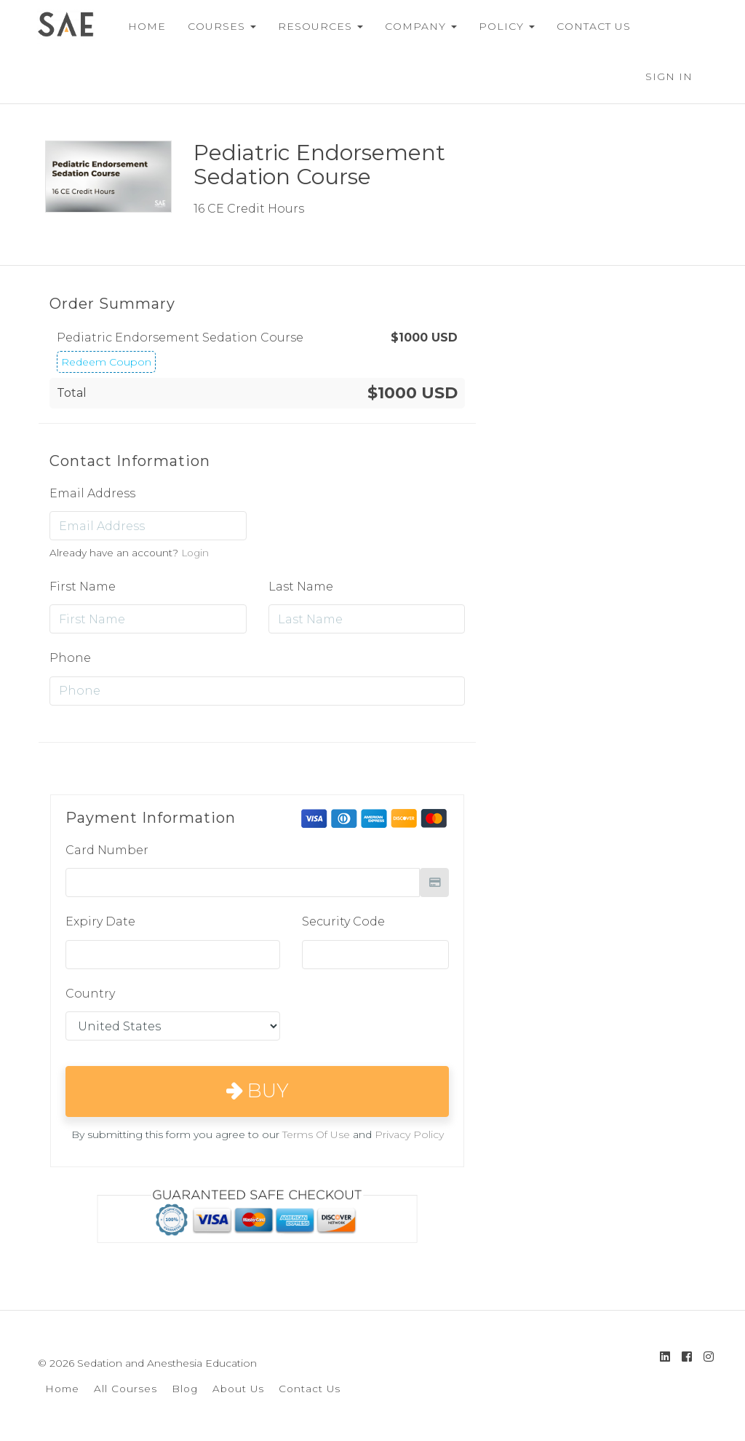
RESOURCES (314, 26)
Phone (70, 658)
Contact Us (309, 1388)
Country (90, 993)
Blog (185, 1388)
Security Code (343, 921)
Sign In (669, 76)
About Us (238, 1388)
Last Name (300, 586)
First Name (82, 586)
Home (62, 1388)
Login (195, 552)
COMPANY (415, 26)
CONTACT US (588, 26)
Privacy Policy (409, 1134)
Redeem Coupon (106, 361)
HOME (141, 26)
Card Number (106, 850)
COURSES (216, 26)
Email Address (92, 493)
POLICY (501, 26)
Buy (257, 1090)
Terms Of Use (316, 1134)
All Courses (125, 1388)
